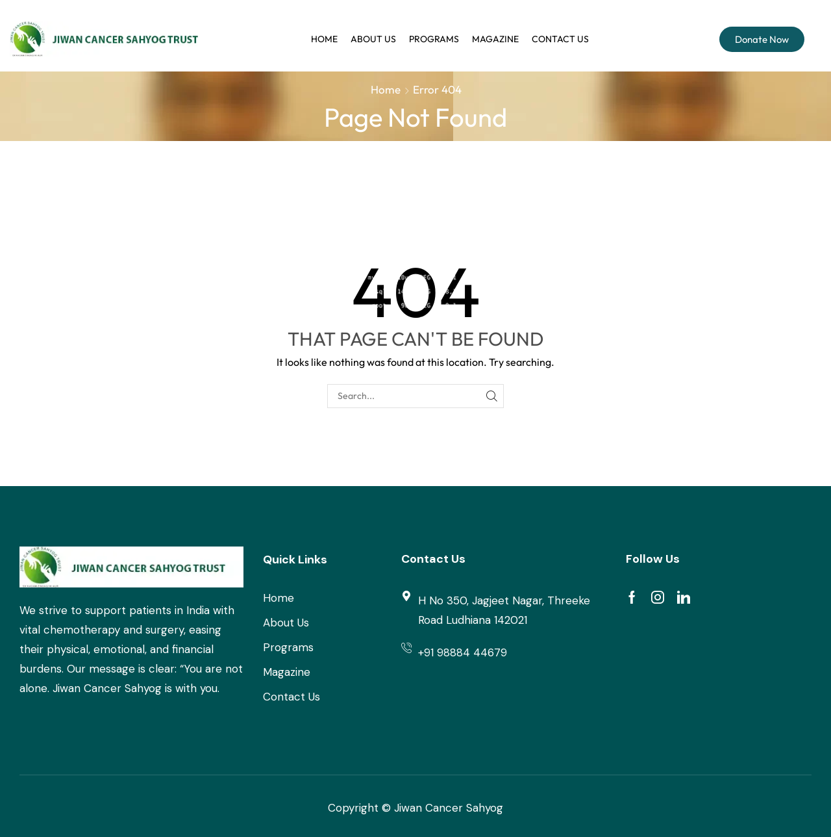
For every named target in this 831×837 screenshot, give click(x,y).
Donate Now (762, 39)
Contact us (560, 39)
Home (324, 39)
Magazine (495, 39)
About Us (373, 39)
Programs (434, 39)
